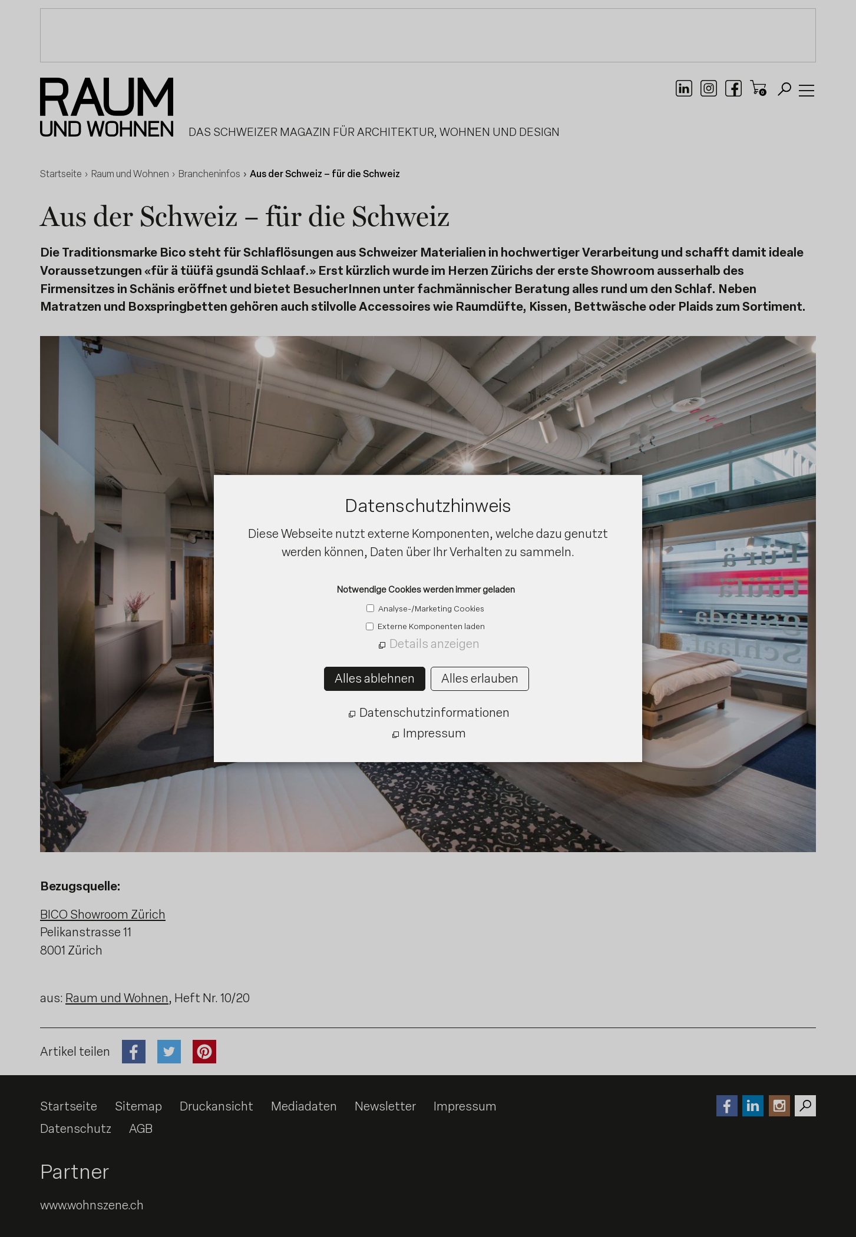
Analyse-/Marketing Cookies (430, 608)
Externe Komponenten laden (430, 626)
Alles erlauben (479, 678)
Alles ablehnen (375, 678)
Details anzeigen (434, 644)
